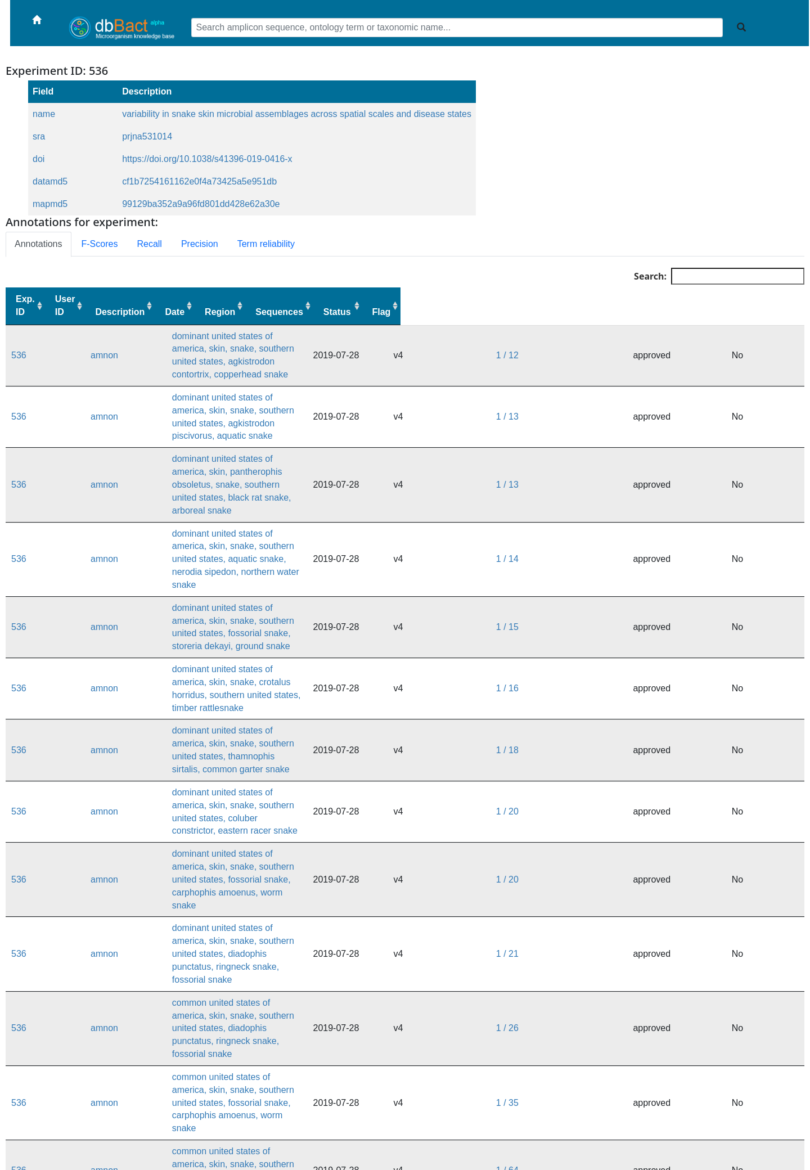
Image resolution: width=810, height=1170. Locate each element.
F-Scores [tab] (100, 244)
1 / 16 (665, 521)
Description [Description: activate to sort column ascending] (139, 312)
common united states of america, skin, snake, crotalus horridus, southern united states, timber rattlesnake (322, 808)
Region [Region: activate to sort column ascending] (623, 312)
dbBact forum (479, 1152)
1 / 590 (668, 1059)
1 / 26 (665, 700)
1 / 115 (668, 951)
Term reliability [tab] (266, 244)
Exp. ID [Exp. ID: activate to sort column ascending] (25, 305)
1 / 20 (665, 593)
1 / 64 (665, 772)
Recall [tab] (149, 244)
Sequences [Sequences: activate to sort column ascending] (682, 312)
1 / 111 (668, 915)
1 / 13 (665, 378)
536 (18, 342)
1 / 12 (665, 342)
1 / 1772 (670, 1094)
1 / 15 (665, 485)
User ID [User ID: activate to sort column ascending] (75, 305)
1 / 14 (665, 449)
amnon (74, 342)
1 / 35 (665, 736)
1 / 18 (665, 557)
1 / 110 (668, 879)
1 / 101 (668, 808)
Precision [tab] (199, 244)
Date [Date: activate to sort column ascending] (563, 312)
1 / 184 (668, 987)
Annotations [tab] (38, 244)
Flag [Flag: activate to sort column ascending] (785, 312)
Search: (719, 276)
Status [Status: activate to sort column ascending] (740, 312)
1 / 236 (668, 1023)
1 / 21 (665, 664)
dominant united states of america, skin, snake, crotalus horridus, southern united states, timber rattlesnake (323, 521)
